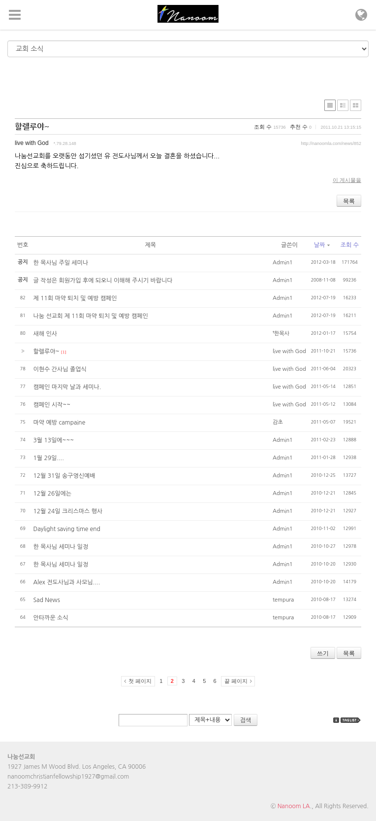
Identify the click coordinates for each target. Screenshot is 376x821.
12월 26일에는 (52, 494)
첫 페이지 (140, 681)
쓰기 (323, 653)
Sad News (46, 600)
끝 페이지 (236, 681)
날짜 (322, 245)
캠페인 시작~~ (51, 405)
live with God (32, 143)
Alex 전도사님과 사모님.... (66, 582)
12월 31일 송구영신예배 (64, 476)
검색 (245, 720)
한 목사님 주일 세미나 (61, 263)
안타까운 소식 (50, 618)
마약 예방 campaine (59, 423)
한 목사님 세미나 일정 (61, 547)
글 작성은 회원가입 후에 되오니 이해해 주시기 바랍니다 (103, 281)
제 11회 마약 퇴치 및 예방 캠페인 (75, 298)
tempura (283, 600)
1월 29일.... (48, 458)
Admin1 (283, 262)
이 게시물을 (347, 180)
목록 (349, 201)
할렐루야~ (32, 126)
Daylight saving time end (66, 529)
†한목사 (281, 333)
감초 (278, 422)
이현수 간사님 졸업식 (60, 369)
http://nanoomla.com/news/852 (331, 143)
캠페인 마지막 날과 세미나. (67, 387)
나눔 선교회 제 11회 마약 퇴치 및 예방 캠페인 (90, 316)
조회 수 (350, 245)
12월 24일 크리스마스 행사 (68, 511)
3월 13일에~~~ (53, 440)
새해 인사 (45, 334)
